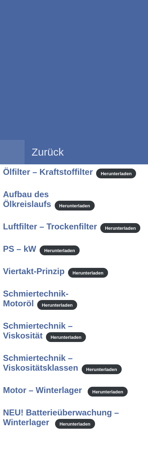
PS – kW (19, 249)
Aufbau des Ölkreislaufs (27, 199)
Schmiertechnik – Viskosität (38, 330)
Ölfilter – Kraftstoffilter (48, 172)
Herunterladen (116, 173)
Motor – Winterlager (43, 390)
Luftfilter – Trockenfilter (50, 226)
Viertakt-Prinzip (34, 271)
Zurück (48, 152)
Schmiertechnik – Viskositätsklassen (40, 362)
